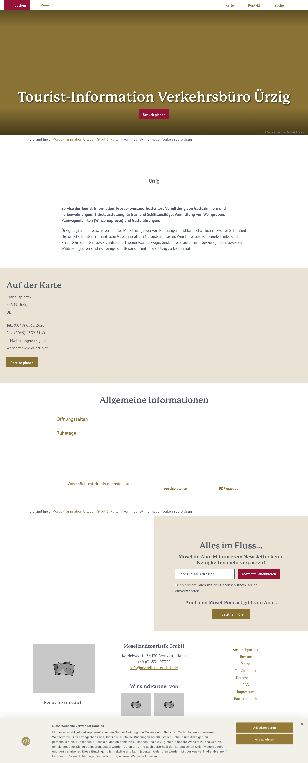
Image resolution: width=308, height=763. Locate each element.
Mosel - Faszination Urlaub (73, 139)
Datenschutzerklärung (239, 585)
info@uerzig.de (32, 340)
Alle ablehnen (264, 725)
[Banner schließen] (301, 709)
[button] (17, 5)
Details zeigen (212, 755)
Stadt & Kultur (108, 139)
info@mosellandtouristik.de (154, 667)
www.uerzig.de (36, 348)
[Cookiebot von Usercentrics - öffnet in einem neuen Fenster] (25, 755)
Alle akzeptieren (264, 713)
